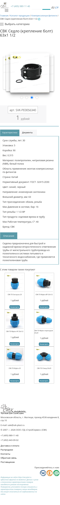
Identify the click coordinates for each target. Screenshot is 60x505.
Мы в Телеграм (56, 473)
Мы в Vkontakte (43, 473)
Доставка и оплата (10, 445)
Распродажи (7, 449)
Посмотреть (14, 307)
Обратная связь (9, 457)
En (56, 7)
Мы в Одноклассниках (50, 473)
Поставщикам (8, 462)
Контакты (5, 453)
